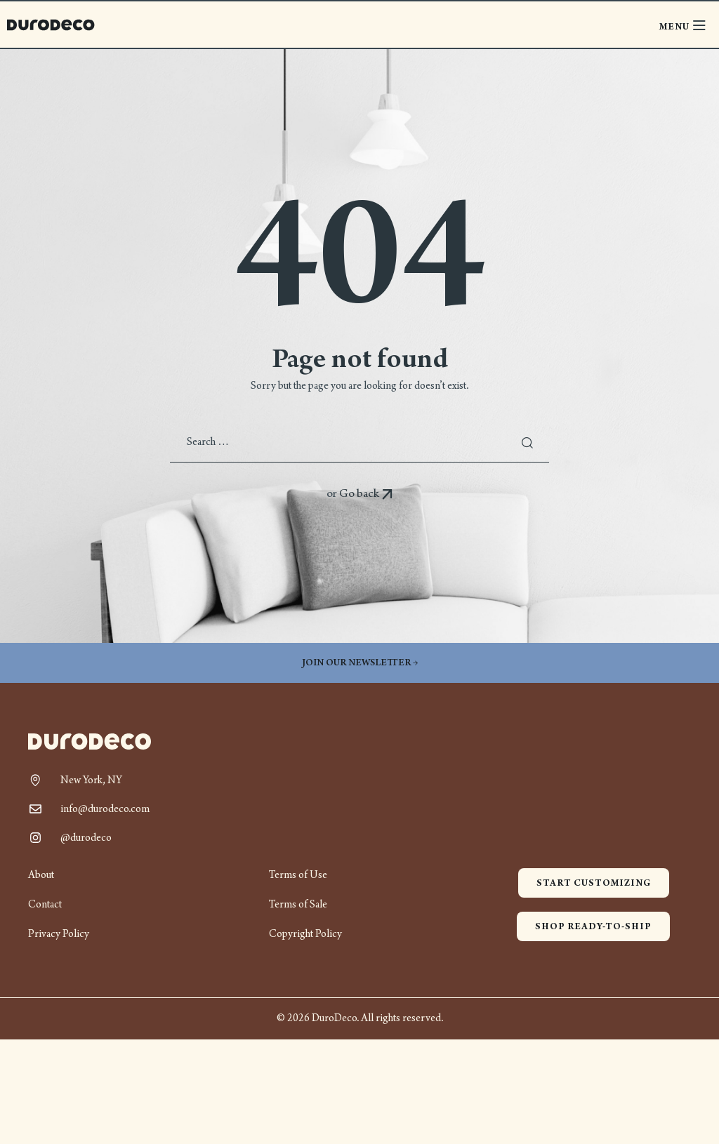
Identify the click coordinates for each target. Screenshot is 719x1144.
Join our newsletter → (360, 663)
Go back (366, 494)
